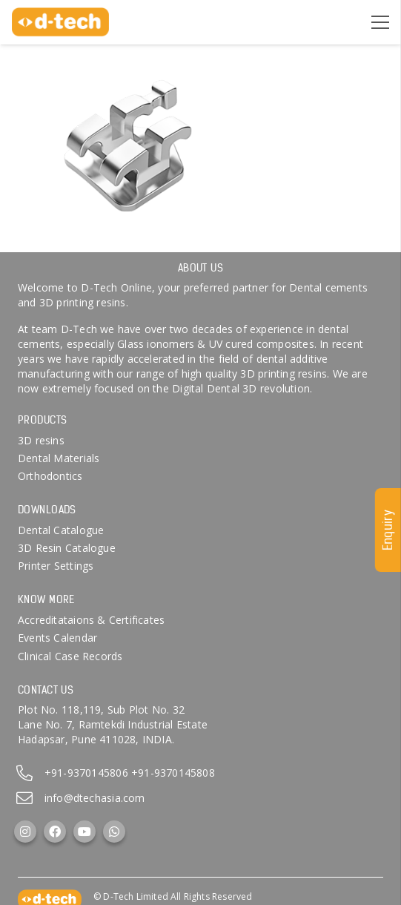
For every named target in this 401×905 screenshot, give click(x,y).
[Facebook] (55, 831)
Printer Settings (55, 566)
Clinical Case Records (70, 656)
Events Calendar (57, 638)
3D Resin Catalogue (67, 548)
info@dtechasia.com (94, 798)
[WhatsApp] (114, 831)
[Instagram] (25, 831)
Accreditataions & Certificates (91, 620)
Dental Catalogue (61, 530)
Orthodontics (50, 476)
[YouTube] (84, 831)
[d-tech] (60, 22)
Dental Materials (58, 458)
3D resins (41, 440)
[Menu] (380, 22)
